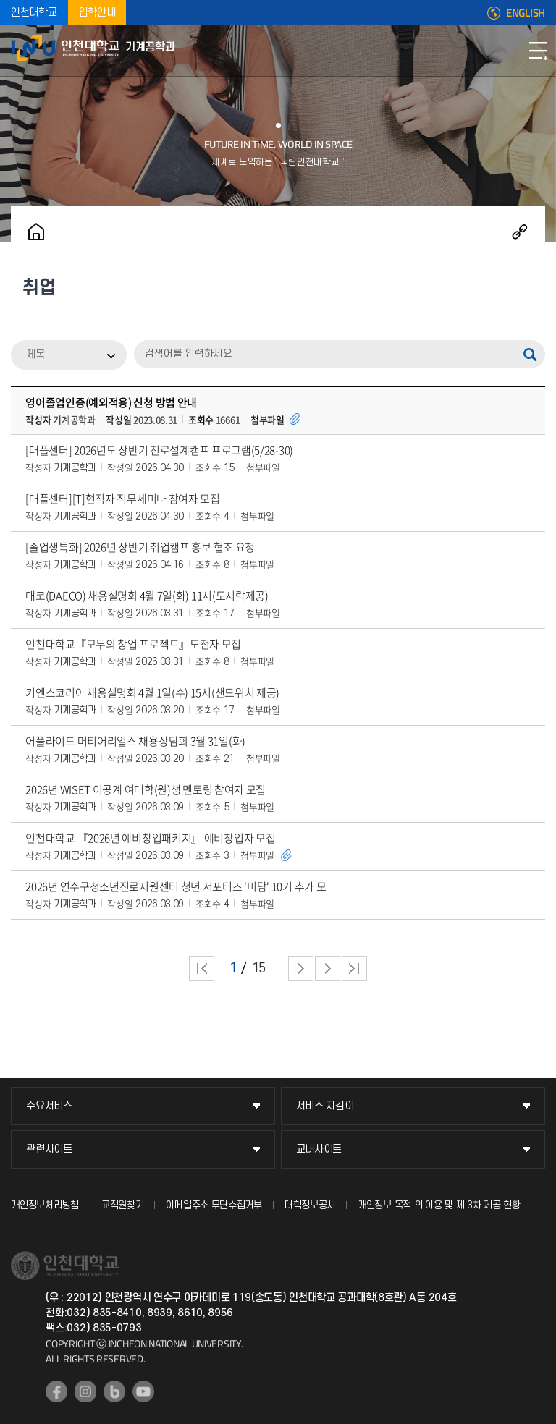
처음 (201, 968)
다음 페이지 (300, 968)
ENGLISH (525, 13)
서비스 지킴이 (325, 1106)
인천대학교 (34, 13)
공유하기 (520, 231)
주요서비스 (49, 1106)
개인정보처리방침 (45, 1205)
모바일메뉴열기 (538, 50)
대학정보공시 (310, 1205)
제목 (35, 355)
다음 (327, 968)
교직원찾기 (122, 1205)
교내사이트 (319, 1149)
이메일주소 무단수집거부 (213, 1205)
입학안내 (97, 13)
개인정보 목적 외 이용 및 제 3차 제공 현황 (439, 1205)
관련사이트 (49, 1149)
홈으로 (36, 231)
